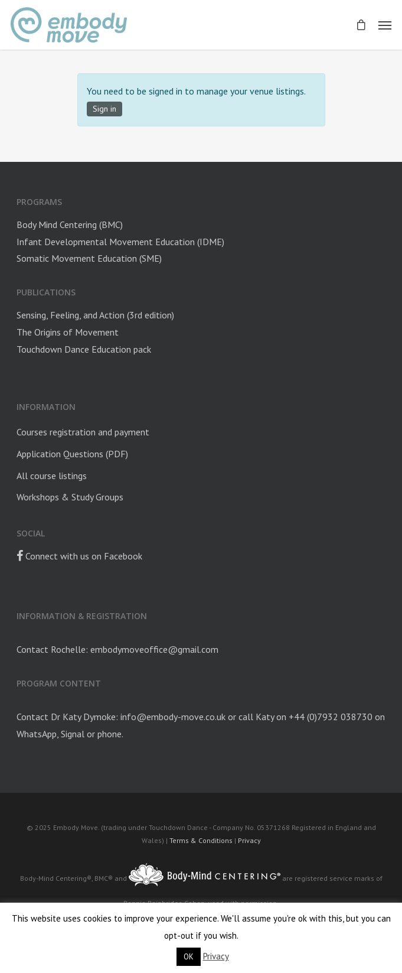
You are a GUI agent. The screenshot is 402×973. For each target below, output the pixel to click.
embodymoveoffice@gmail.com (154, 649)
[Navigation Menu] (384, 25)
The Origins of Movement (68, 332)
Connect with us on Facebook (79, 556)
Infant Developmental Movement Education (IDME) (120, 242)
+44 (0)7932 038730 (330, 717)
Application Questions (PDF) (72, 454)
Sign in (104, 108)
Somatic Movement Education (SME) (89, 258)
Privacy (249, 840)
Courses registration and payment (83, 432)
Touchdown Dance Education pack (84, 349)
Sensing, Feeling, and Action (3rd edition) (95, 315)
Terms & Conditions (201, 840)
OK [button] (189, 957)
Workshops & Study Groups (70, 497)
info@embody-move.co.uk (172, 717)
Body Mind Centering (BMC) (70, 224)
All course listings (52, 475)
